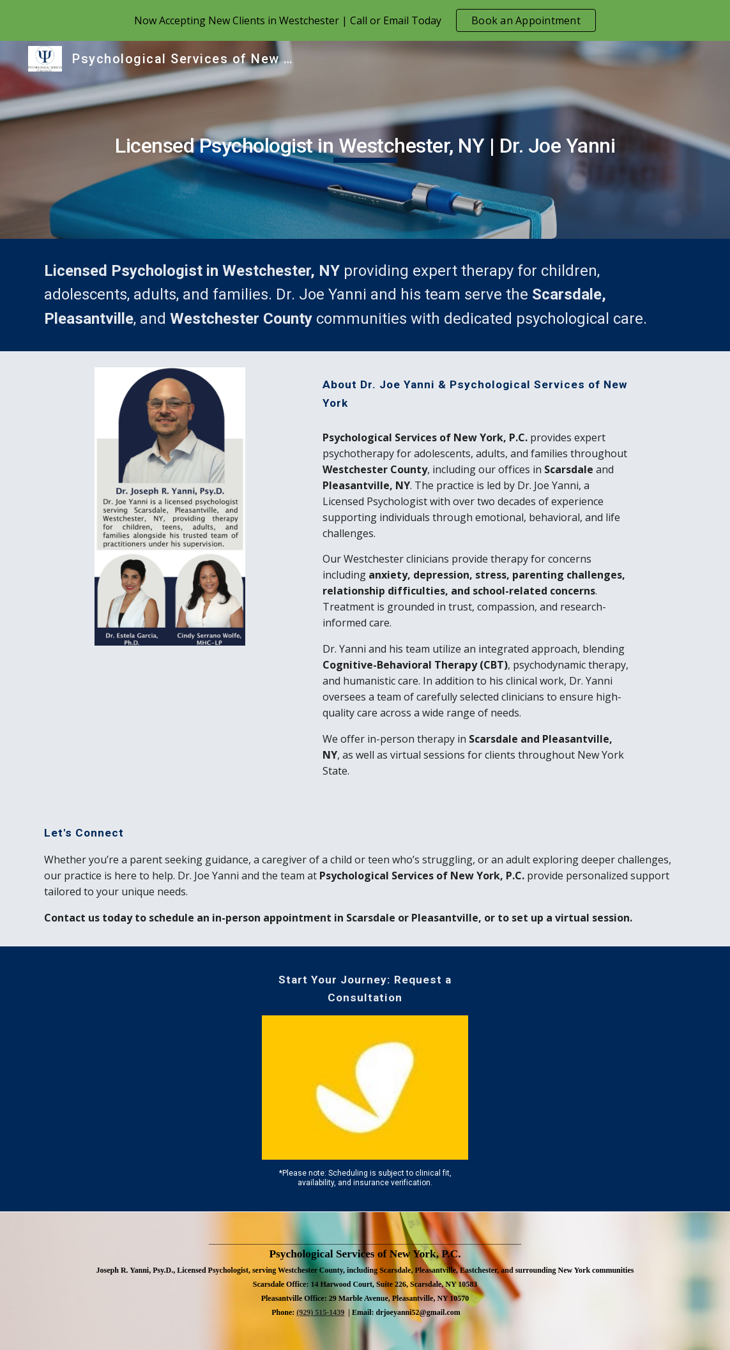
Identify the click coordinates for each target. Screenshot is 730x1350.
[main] (365, 140)
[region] (365, 20)
